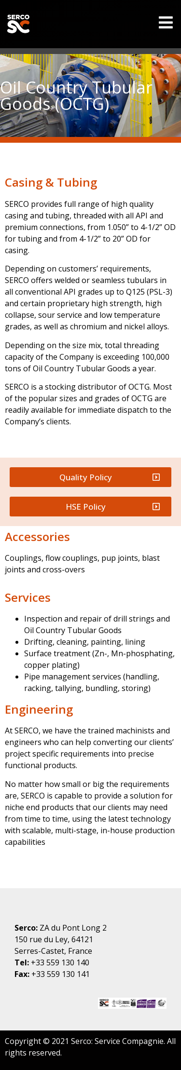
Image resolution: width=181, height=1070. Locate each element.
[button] (90, 477)
